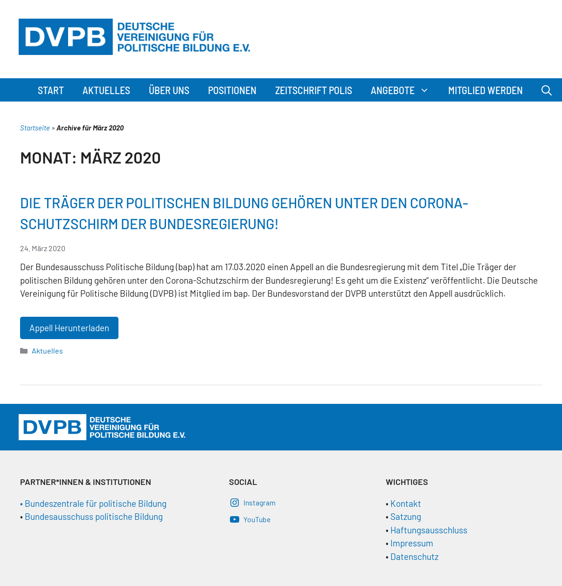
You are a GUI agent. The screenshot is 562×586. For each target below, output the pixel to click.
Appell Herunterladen (69, 327)
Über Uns (169, 90)
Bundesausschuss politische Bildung (94, 516)
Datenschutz (414, 556)
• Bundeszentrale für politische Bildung (93, 503)
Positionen (232, 90)
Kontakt (405, 503)
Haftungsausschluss (428, 530)
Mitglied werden (485, 90)
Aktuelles (106, 90)
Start (51, 90)
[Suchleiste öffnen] (546, 90)
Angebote (405, 90)
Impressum (411, 543)
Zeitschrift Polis (313, 90)
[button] (427, 90)
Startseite (35, 127)
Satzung (405, 516)
